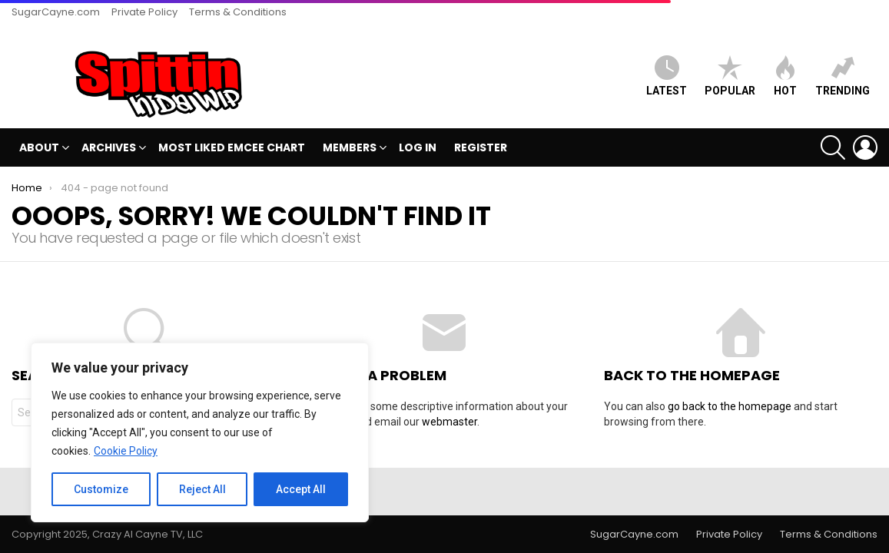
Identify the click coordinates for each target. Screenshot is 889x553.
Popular (730, 75)
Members (349, 149)
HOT (785, 75)
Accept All (301, 489)
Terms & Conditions (238, 12)
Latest (666, 75)
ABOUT (39, 149)
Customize (101, 489)
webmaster (449, 422)
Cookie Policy (126, 451)
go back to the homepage (729, 406)
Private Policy (144, 12)
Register (480, 147)
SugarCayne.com (56, 12)
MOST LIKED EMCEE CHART (231, 147)
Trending (842, 75)
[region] (200, 432)
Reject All (202, 489)
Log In (417, 147)
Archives (108, 149)
